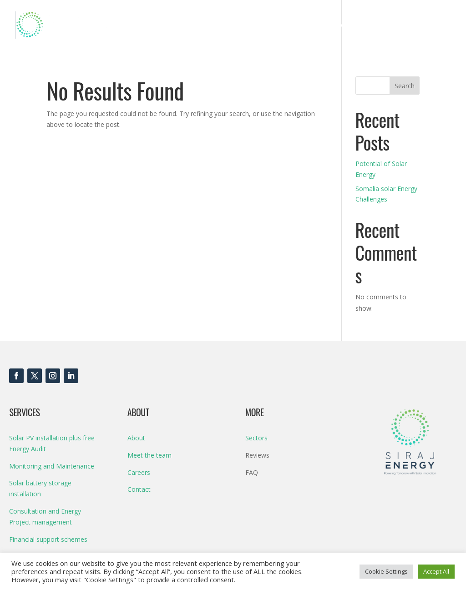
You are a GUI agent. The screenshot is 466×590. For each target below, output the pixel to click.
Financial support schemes (48, 539)
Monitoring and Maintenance (51, 466)
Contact (421, 25)
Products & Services (286, 25)
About (380, 25)
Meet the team (149, 455)
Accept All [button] (436, 571)
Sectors (348, 25)
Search (405, 85)
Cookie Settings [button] (386, 571)
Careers (138, 472)
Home (236, 25)
